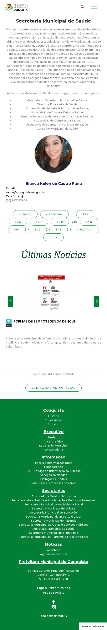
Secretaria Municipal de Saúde (53, 528)
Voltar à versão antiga (93, 626)
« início (25, 214)
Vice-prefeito (53, 441)
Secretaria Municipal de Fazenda (53, 520)
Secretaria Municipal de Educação (53, 512)
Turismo (53, 424)
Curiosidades (54, 420)
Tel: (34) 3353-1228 (53, 579)
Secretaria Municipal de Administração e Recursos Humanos (53, 500)
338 (60, 222)
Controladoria (53, 449)
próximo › (84, 229)
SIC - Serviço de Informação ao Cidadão (54, 471)
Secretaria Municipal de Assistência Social (53, 504)
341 (17, 229)
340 (89, 222)
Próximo (96, 301)
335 (85, 214)
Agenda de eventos (53, 554)
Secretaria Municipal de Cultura (53, 508)
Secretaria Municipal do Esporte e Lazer (53, 516)
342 (37, 229)
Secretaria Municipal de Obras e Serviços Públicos (53, 524)
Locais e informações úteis (53, 463)
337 (39, 222)
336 (18, 222)
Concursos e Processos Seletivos (53, 483)
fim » (53, 237)
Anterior (10, 301)
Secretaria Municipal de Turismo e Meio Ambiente (54, 537)
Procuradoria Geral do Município (53, 496)
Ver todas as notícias (53, 388)
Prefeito (53, 437)
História (53, 416)
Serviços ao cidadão (53, 475)
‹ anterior (54, 214)
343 (58, 229)
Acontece (53, 550)
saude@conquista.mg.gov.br (25, 192)
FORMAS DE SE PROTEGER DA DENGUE (44, 321)
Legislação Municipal (53, 445)
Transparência (53, 467)
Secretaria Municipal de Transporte (53, 532)
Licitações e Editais (53, 479)
